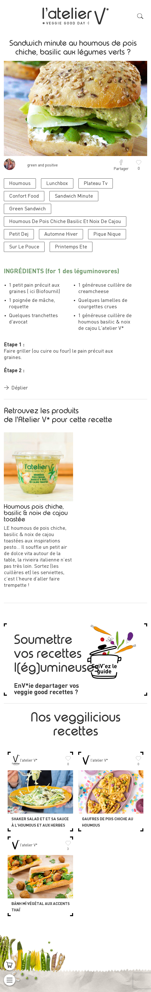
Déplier (16, 388)
